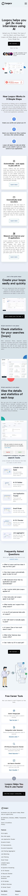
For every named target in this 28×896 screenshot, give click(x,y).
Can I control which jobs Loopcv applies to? (13, 590)
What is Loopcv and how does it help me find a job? (14, 565)
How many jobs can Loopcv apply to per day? (12, 598)
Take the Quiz (14, 720)
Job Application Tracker (8, 839)
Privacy (3, 824)
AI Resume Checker (6, 873)
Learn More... (7, 447)
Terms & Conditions (6, 822)
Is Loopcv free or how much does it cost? (12, 628)
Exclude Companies (6, 848)
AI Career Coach (6, 887)
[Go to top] (14, 778)
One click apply (5, 836)
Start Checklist (14, 770)
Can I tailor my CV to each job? (14, 642)
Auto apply (4, 833)
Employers (4, 894)
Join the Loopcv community (14, 793)
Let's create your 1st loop (14, 316)
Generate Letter (14, 736)
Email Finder (4, 860)
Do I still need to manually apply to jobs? (14, 620)
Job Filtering (5, 857)
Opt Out (8, 452)
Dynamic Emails (5, 842)
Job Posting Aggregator (8, 851)
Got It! (19, 452)
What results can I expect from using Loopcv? (13, 605)
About (17, 894)
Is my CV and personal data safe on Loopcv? (14, 613)
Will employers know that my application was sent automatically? (13, 581)
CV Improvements (6, 845)
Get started (14, 43)
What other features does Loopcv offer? (12, 636)
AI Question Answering (7, 867)
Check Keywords (14, 753)
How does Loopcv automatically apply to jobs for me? (13, 573)
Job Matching (5, 854)
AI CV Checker (5, 870)
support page (14, 559)
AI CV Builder (5, 881)
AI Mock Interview (6, 884)
